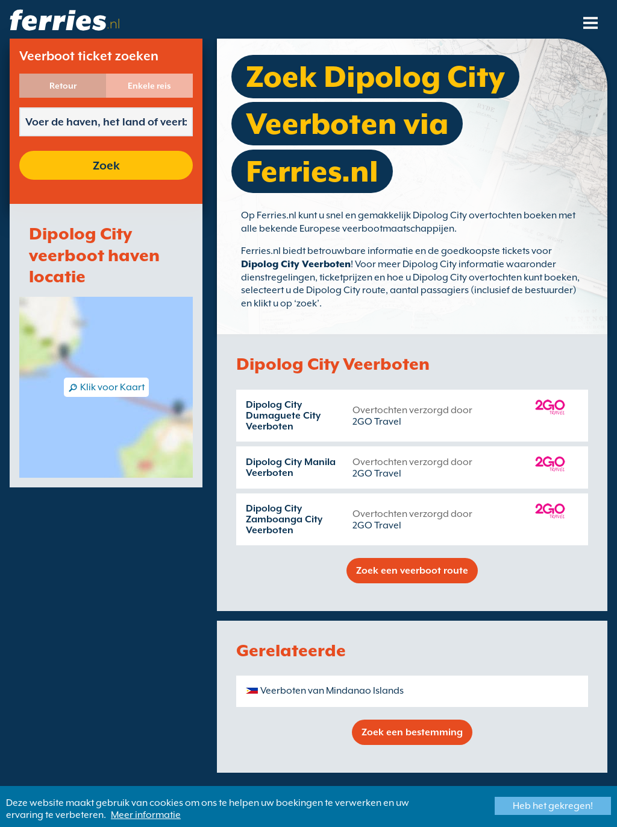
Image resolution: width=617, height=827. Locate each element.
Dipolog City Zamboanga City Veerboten (284, 519)
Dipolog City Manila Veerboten (291, 467)
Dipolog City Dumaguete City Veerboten (283, 415)
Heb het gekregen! (553, 805)
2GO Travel (376, 421)
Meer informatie (146, 815)
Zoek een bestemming (412, 732)
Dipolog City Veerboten (296, 264)
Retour (63, 85)
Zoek (106, 165)
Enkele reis (149, 85)
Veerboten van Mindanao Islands (332, 690)
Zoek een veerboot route (412, 570)
